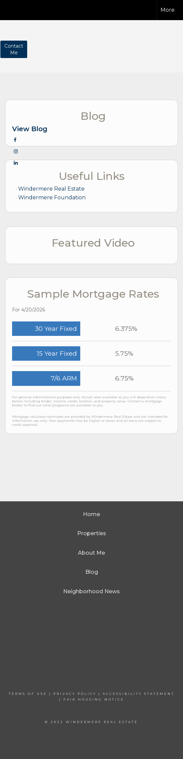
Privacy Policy (74, 694)
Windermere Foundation (52, 197)
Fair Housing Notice (93, 699)
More (168, 10)
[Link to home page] (18, 9)
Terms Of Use (28, 694)
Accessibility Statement (139, 694)
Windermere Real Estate (51, 189)
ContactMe (13, 49)
